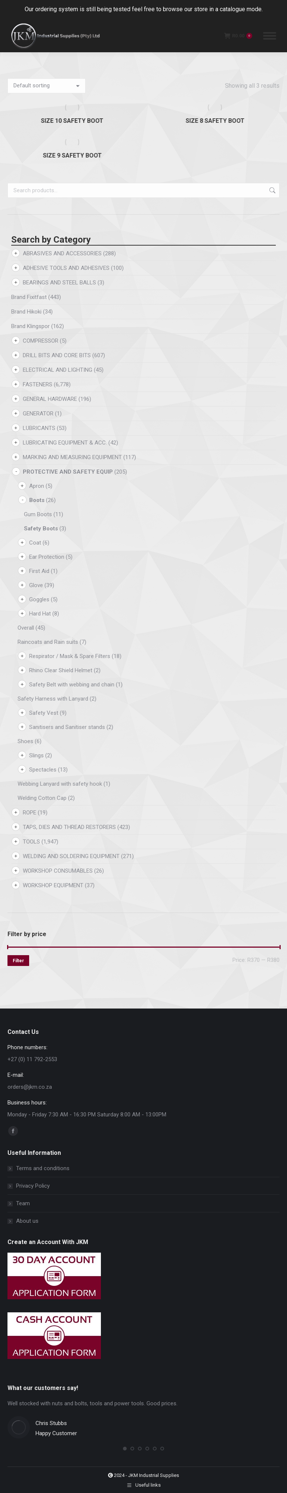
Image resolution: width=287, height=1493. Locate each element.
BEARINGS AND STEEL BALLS (59, 282)
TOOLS (31, 841)
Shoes (25, 741)
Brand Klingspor (30, 326)
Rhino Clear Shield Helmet (60, 670)
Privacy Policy (33, 1185)
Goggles (39, 599)
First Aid (39, 571)
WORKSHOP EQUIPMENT (53, 885)
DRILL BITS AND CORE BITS (57, 355)
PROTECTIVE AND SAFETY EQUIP (68, 471)
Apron (36, 486)
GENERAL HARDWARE (50, 399)
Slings (36, 755)
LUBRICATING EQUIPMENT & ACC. (65, 442)
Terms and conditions (43, 1168)
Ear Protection (46, 557)
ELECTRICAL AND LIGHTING (57, 370)
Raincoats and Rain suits (48, 642)
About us (27, 1221)
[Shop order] (46, 85)
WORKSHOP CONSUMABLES (58, 870)
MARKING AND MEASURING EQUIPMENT (72, 457)
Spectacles (42, 769)
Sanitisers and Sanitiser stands (67, 727)
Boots (36, 500)
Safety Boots (41, 528)
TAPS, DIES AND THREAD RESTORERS (69, 827)
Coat (35, 542)
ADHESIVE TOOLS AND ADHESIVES (66, 268)
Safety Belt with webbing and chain (71, 684)
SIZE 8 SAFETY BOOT (215, 120)
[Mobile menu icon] (270, 36)
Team (23, 1203)
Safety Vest (43, 713)
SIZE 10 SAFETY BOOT (72, 120)
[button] (125, 1448)
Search (271, 190)
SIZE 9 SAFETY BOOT (72, 155)
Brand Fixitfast (29, 297)
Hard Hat (40, 613)
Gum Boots (38, 514)
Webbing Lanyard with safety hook (60, 783)
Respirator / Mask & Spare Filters (69, 656)
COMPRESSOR (40, 340)
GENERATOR (38, 413)
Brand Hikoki (26, 311)
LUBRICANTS (39, 428)
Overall (26, 627)
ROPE (29, 812)
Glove (36, 585)
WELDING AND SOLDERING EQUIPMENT (71, 856)
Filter (18, 960)
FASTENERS (37, 384)
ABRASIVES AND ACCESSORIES (62, 253)
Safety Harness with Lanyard (53, 698)
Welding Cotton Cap (42, 798)
